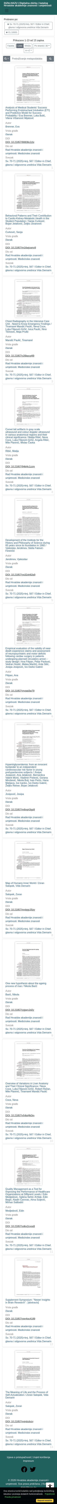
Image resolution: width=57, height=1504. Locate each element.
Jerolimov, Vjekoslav (16, 559)
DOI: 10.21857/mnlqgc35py (20, 909)
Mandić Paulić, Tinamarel (19, 340)
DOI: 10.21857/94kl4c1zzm (20, 466)
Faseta (10, 46)
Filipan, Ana (11, 675)
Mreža (28, 46)
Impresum (28, 1461)
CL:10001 (11, 32)
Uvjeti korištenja (41, 1457)
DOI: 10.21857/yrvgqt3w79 (19, 690)
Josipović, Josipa (14, 794)
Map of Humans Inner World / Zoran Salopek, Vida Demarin (24, 884)
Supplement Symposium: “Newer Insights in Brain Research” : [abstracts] (27, 1301)
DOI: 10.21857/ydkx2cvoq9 (20, 1226)
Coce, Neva (11, 1100)
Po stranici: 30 (41, 46)
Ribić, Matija (12, 451)
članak (8, 134)
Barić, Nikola (12, 994)
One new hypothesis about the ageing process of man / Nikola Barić (25, 984)
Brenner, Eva (12, 126)
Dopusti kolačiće (45, 1500)
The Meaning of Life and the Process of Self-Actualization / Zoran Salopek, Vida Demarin (26, 1395)
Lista (20, 46)
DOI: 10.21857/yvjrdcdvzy (19, 1421)
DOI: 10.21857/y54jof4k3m (19, 1115)
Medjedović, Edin (14, 1210)
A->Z (27, 50)
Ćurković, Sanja (13, 232)
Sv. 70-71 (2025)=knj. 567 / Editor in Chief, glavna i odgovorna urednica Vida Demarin (28, 26)
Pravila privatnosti (13, 1497)
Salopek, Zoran (13, 894)
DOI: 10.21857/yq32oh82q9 (20, 574)
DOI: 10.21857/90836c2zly (19, 142)
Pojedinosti (50, 1494)
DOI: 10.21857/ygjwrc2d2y (19, 1010)
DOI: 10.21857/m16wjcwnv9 (20, 247)
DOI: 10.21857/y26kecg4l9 (19, 355)
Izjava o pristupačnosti (19, 1457)
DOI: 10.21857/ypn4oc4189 (20, 1318)
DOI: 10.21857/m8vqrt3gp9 (20, 809)
